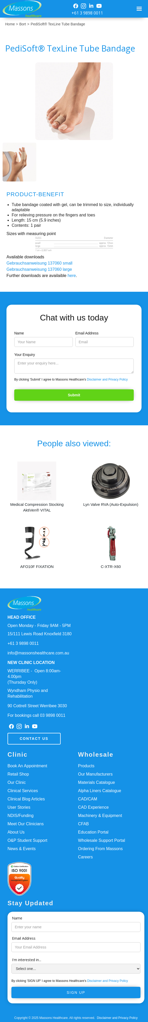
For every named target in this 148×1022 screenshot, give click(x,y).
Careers (85, 857)
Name (19, 333)
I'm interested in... (26, 959)
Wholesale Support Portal (101, 840)
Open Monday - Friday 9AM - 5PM (39, 625)
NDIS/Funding (21, 815)
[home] (20, 9)
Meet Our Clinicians (26, 824)
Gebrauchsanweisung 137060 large (39, 269)
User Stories (19, 807)
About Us (16, 832)
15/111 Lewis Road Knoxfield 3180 (40, 634)
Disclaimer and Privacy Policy (107, 379)
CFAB (83, 824)
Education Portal (93, 832)
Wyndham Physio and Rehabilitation (28, 693)
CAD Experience (93, 807)
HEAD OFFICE (22, 617)
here (72, 275)
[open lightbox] (74, 101)
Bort (22, 24)
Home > (11, 24)
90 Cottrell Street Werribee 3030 (37, 706)
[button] (139, 9)
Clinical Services (23, 791)
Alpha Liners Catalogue (99, 791)
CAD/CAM (87, 799)
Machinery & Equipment (100, 815)
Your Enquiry (24, 355)
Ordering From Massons (100, 848)
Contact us (34, 738)
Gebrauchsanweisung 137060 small (39, 263)
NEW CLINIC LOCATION (31, 662)
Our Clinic (17, 782)
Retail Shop (18, 774)
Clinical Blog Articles (26, 799)
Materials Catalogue (96, 782)
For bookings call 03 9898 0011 (36, 715)
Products (86, 766)
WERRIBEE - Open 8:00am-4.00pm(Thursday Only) (34, 676)
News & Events (22, 848)
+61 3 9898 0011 (87, 13)
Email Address (86, 333)
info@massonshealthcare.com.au (38, 653)
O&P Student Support (27, 840)
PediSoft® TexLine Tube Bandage (58, 24)
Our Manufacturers (95, 774)
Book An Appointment (27, 766)
